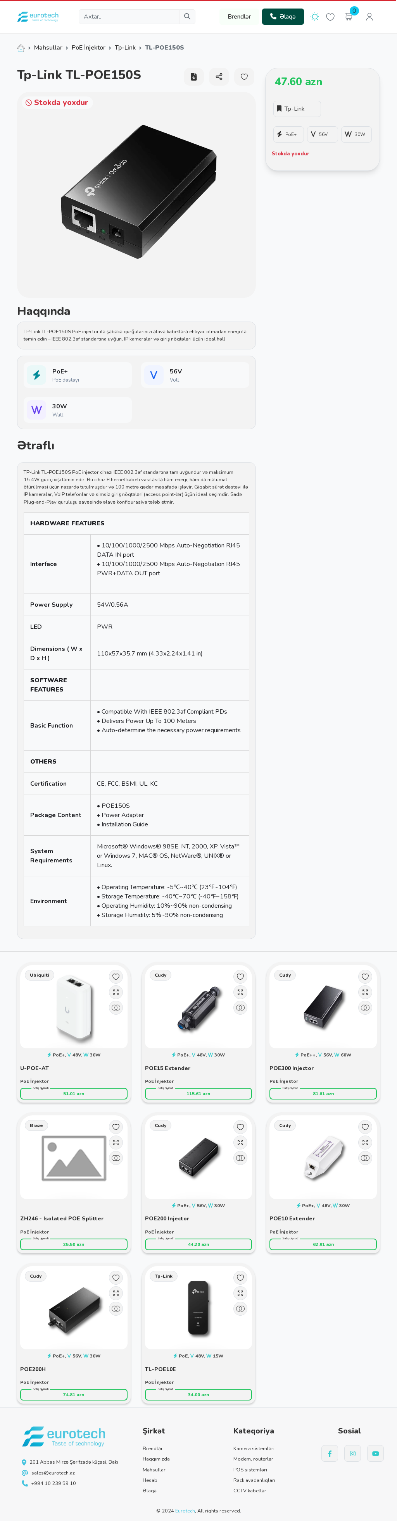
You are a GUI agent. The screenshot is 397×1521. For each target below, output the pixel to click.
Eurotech (185, 1510)
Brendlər (239, 16)
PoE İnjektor (88, 47)
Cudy (160, 975)
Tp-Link (125, 47)
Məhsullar (48, 47)
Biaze (36, 1125)
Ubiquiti (39, 975)
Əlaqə (283, 16)
